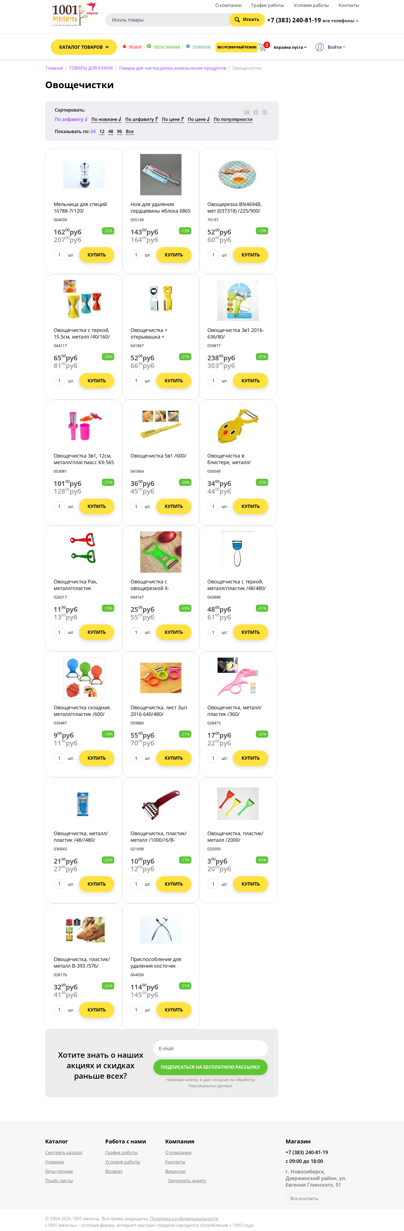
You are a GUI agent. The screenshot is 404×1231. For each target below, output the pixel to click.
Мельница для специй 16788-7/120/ (80, 208)
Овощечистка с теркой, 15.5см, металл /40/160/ (82, 334)
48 (110, 132)
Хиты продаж (167, 46)
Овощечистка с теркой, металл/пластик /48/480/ (236, 585)
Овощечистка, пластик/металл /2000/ (235, 837)
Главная (54, 68)
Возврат (114, 1172)
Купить (97, 256)
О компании (228, 5)
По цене (173, 120)
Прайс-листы (59, 1181)
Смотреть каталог (64, 1153)
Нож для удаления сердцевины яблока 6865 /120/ (161, 211)
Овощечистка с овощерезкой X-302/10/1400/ (150, 589)
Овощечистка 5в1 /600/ (158, 456)
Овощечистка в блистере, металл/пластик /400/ (229, 463)
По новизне (106, 120)
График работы (267, 5)
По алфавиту (141, 120)
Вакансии (175, 1172)
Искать (247, 19)
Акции (135, 46)
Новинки (202, 46)
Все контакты (304, 1199)
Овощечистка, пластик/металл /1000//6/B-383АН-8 (159, 841)
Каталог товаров (81, 47)
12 (101, 132)
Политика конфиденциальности (184, 1219)
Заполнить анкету (187, 1181)
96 (119, 132)
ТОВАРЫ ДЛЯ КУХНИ (91, 68)
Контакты (349, 5)
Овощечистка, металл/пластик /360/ (234, 711)
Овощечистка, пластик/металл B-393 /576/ (82, 963)
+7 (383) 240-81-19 (307, 1153)
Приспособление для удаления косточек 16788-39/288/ (156, 966)
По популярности (233, 120)
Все (130, 132)
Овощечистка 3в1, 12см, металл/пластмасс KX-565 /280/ (84, 463)
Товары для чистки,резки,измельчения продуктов (172, 68)
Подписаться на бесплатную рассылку (210, 1068)
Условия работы (311, 5)
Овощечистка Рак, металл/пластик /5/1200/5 (75, 589)
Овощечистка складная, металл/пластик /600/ (82, 711)
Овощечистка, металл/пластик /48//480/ (81, 837)
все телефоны (338, 20)
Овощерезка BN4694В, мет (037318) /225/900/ (234, 208)
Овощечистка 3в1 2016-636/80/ (235, 334)
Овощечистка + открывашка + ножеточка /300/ (150, 337)
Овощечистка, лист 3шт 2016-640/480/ (159, 711)
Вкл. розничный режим (236, 47)
